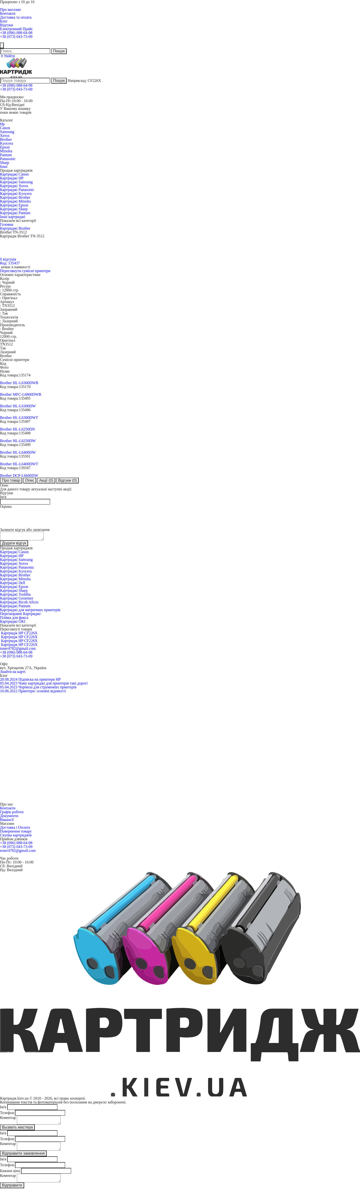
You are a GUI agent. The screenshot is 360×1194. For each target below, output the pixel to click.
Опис (29, 480)
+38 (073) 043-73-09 (16, 37)
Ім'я (3, 497)
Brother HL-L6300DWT (19, 418)
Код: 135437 (10, 263)
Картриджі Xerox (14, 186)
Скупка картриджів (16, 836)
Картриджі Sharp (14, 209)
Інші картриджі (12, 217)
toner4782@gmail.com (18, 650)
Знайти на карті (12, 673)
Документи (9, 817)
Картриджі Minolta (15, 201)
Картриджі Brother (15, 197)
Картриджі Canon (14, 174)
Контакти (7, 13)
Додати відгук (14, 545)
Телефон (7, 1114)
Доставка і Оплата (15, 829)
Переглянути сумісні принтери (25, 271)
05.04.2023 (8, 685)
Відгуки (6, 25)
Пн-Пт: (6, 101)
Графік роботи (11, 813)
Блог (4, 21)
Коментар (8, 1119)
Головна (6, 224)
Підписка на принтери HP (39, 681)
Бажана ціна (10, 1175)
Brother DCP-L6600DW (19, 475)
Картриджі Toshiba (15, 596)
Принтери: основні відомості (42, 692)
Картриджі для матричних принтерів (30, 611)
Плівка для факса (14, 619)
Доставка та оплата (16, 17)
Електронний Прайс (16, 29)
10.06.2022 (8, 692)
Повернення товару (16, 833)
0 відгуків (8, 259)
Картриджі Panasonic (17, 190)
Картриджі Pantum (15, 213)
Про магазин (10, 9)
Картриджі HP (11, 178)
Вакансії (7, 821)
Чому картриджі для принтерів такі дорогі (53, 685)
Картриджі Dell (12, 584)
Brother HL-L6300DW (18, 406)
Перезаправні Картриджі (20, 615)
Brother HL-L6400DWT (19, 464)
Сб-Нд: (6, 105)
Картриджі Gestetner (16, 600)
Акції (46, 480)
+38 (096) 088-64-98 (16, 33)
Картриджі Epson (14, 205)
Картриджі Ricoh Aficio (19, 603)
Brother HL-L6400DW (18, 452)
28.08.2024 (8, 681)
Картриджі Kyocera (16, 193)
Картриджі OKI (12, 623)
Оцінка (6, 506)
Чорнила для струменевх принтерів (47, 688)
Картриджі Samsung (16, 182)
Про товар (11, 480)
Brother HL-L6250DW (18, 441)
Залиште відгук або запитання (24, 530)
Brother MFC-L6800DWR (20, 394)
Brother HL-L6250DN (17, 429)
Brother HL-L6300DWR (19, 383)
